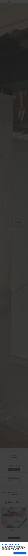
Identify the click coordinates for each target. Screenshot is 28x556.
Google (15, 549)
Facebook (18, 549)
